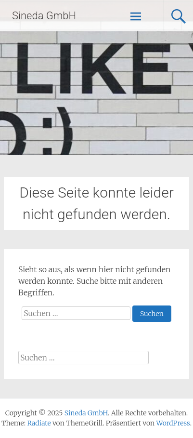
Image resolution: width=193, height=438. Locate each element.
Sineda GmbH (44, 16)
